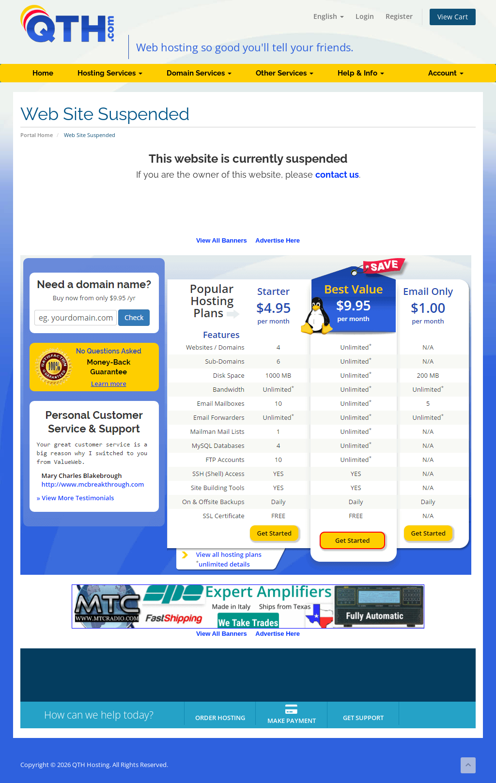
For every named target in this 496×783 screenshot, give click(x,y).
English (328, 16)
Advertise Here (277, 240)
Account (446, 73)
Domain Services (199, 73)
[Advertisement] (248, 211)
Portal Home (36, 134)
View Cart (452, 16)
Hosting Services (110, 73)
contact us (337, 174)
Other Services (284, 73)
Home (42, 73)
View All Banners (221, 240)
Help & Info (361, 73)
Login (365, 16)
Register (399, 16)
